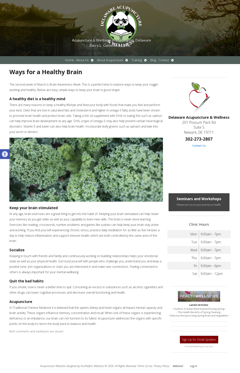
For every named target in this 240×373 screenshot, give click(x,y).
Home (69, 60)
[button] (5, 154)
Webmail (178, 366)
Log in (193, 366)
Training (136, 60)
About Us (82, 60)
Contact (163, 60)
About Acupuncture (110, 60)
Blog (153, 60)
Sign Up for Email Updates (199, 339)
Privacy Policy (161, 366)
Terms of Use (144, 366)
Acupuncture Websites (53, 366)
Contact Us (199, 145)
